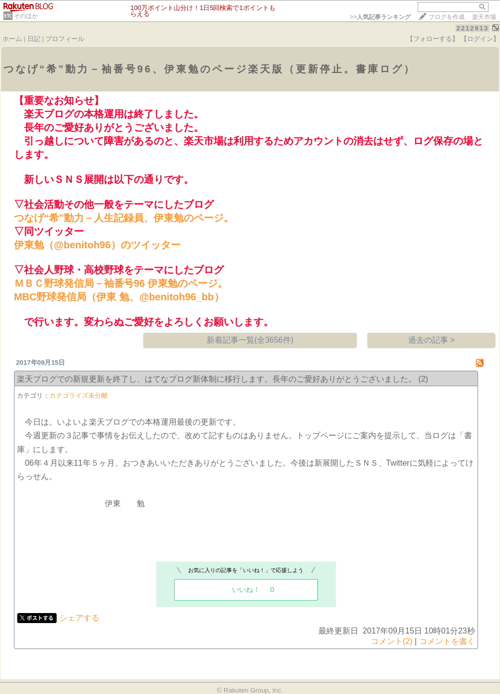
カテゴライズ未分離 (78, 395)
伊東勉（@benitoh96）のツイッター (97, 244)
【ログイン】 (480, 38)
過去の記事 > (431, 340)
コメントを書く (447, 641)
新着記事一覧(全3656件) (250, 340)
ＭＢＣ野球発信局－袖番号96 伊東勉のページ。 (121, 283)
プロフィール (64, 38)
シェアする (79, 618)
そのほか (26, 15)
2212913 (473, 28)
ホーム (12, 38)
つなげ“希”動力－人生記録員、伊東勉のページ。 (124, 217)
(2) (423, 379)
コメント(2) (392, 641)
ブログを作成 (447, 16)
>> (380, 16)
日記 (33, 38)
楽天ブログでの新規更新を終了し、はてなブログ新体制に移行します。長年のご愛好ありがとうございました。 (216, 379)
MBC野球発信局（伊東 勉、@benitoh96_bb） (119, 296)
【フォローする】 (433, 38)
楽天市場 (484, 16)
